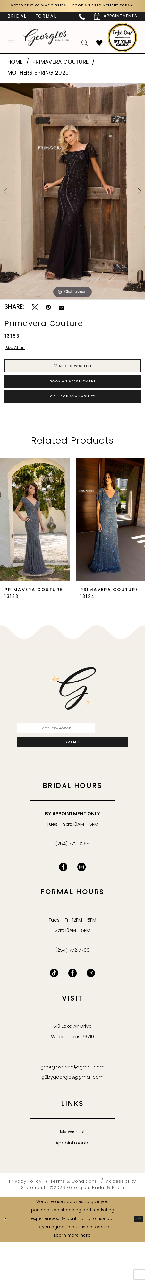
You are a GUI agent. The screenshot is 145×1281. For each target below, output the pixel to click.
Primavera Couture (60, 71)
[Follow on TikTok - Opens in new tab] (54, 1013)
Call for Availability (73, 424)
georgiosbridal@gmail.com (72, 1106)
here (85, 1275)
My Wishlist (72, 1171)
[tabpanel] (72, 200)
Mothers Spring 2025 (38, 81)
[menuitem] (17, 25)
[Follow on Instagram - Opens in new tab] (91, 1013)
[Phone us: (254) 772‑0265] (82, 25)
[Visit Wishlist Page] (99, 51)
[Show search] (84, 51)
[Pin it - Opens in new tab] (48, 316)
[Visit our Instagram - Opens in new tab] (81, 906)
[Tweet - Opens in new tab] (35, 316)
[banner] (46, 46)
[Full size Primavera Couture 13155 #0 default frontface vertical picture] (72, 200)
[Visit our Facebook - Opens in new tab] (63, 906)
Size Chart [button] (20, 358)
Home (15, 71)
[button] (12, 51)
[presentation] (35, 549)
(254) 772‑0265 (72, 883)
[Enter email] (72, 760)
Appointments (72, 1182)
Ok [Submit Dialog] (137, 1258)
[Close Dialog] (7, 1258)
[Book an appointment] (115, 25)
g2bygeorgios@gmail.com (72, 1117)
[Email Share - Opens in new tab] (61, 315)
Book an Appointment (73, 402)
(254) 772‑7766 (72, 990)
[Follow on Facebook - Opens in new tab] (72, 1013)
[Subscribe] (72, 779)
